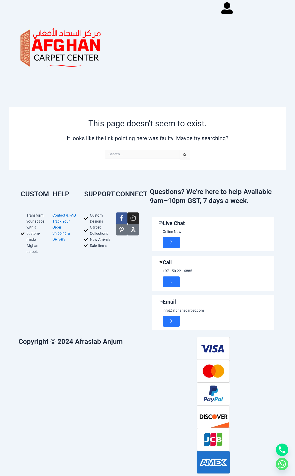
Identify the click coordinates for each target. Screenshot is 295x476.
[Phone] (282, 450)
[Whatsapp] (282, 464)
